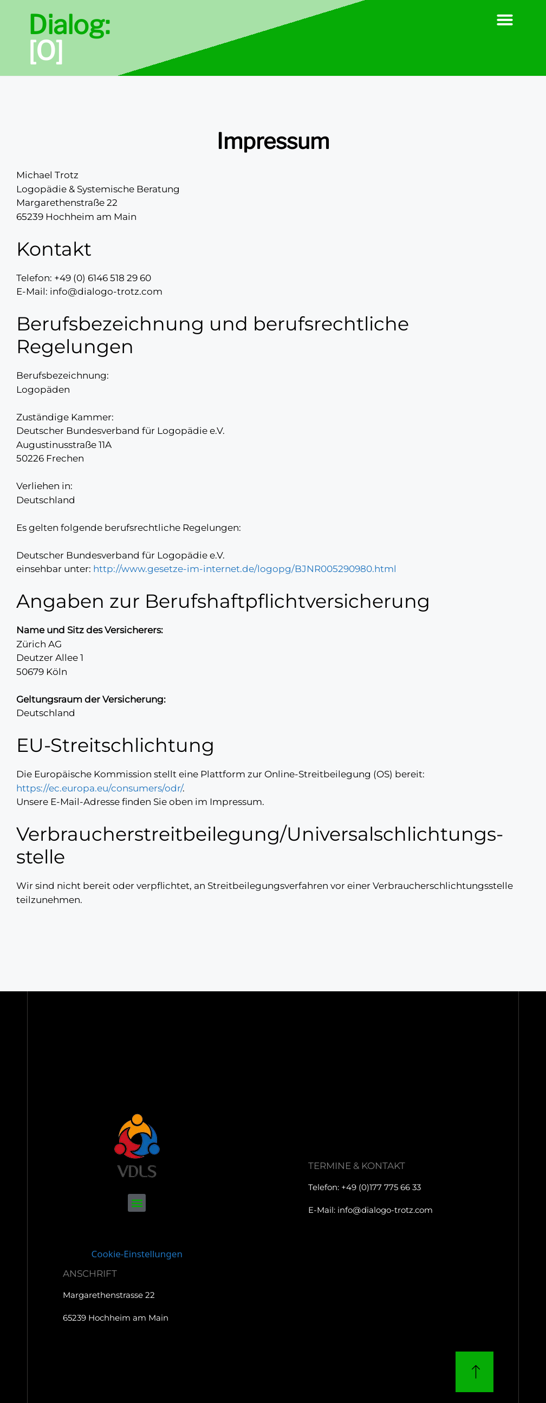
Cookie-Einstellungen (137, 1254)
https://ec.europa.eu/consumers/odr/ (99, 788)
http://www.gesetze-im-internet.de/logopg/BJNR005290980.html (244, 568)
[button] (505, 20)
